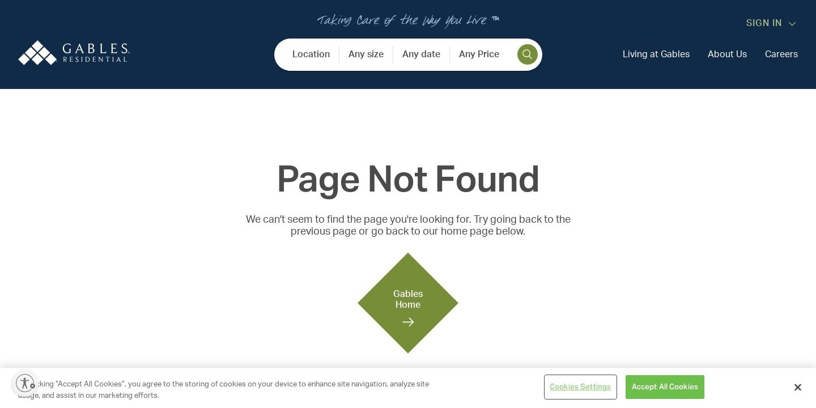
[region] (408, 388)
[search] (527, 54)
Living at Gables (656, 54)
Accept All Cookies (665, 387)
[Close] (797, 387)
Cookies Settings (580, 387)
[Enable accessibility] (25, 383)
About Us (727, 54)
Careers (781, 54)
